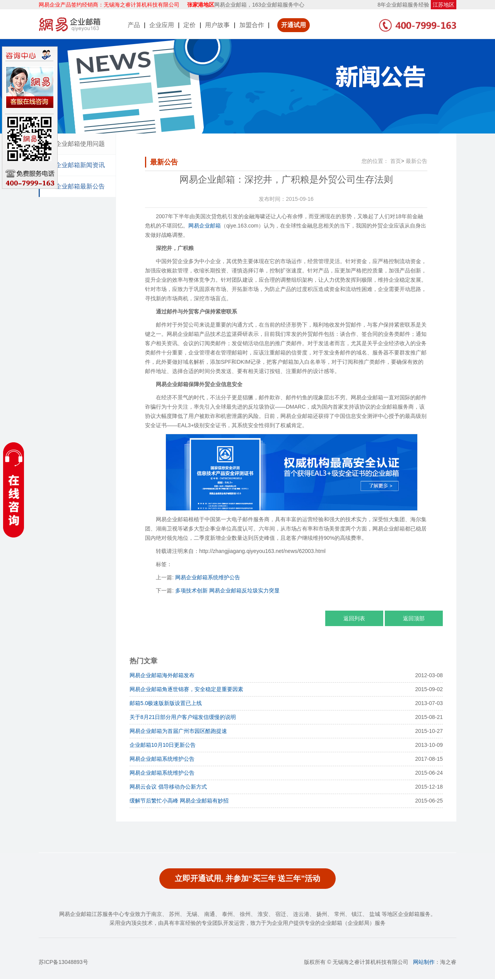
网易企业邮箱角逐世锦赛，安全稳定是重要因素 (186, 689)
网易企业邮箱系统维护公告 (207, 577)
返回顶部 (414, 618)
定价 (189, 25)
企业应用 (161, 25)
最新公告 (416, 161)
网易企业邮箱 (204, 225)
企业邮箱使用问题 (80, 143)
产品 (134, 25)
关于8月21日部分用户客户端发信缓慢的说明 (183, 717)
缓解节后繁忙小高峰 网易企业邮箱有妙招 (179, 801)
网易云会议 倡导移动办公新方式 (168, 787)
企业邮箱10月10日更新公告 (163, 745)
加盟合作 (251, 25)
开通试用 (293, 25)
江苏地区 (443, 5)
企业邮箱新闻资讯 (80, 165)
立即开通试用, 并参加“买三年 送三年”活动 (248, 878)
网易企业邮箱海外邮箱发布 (162, 675)
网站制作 (424, 962)
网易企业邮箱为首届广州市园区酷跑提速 (178, 731)
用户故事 (217, 25)
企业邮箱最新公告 (80, 186)
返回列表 (354, 618)
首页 (395, 161)
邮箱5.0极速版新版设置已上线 (166, 703)
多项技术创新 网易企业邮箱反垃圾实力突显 (227, 590)
